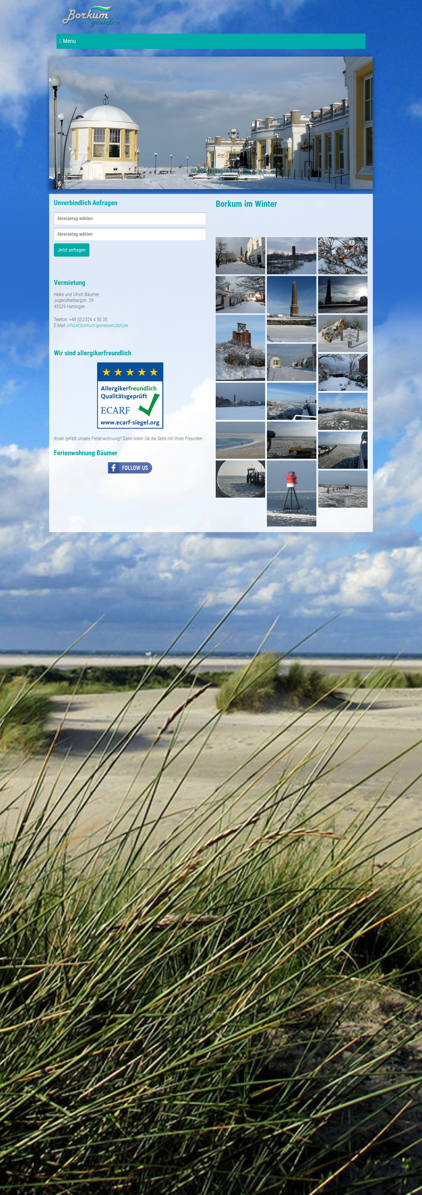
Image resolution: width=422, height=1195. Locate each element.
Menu (67, 41)
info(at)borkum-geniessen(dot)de (97, 325)
